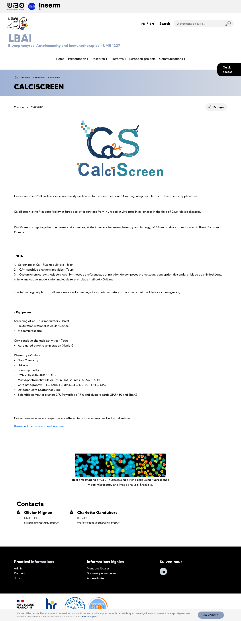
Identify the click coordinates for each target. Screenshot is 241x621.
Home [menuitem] (60, 59)
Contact (19, 573)
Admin (18, 568)
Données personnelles (101, 573)
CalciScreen (39, 77)
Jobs (17, 578)
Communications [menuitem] (171, 59)
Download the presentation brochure (39, 426)
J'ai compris (211, 615)
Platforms (25, 77)
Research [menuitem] (98, 59)
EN (152, 24)
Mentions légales (98, 568)
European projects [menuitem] (142, 59)
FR (143, 24)
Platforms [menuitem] (117, 59)
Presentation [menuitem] (77, 59)
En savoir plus (89, 616)
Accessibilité (95, 578)
